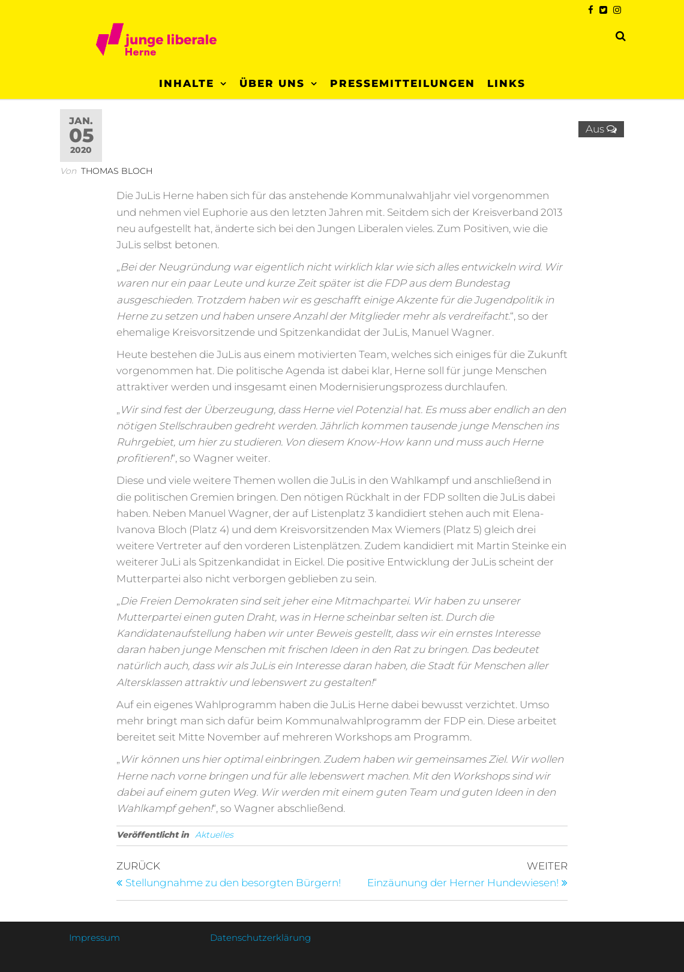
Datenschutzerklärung (260, 937)
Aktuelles (214, 834)
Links (506, 83)
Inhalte (186, 83)
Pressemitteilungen (402, 83)
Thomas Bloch (116, 170)
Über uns (272, 83)
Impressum (94, 937)
